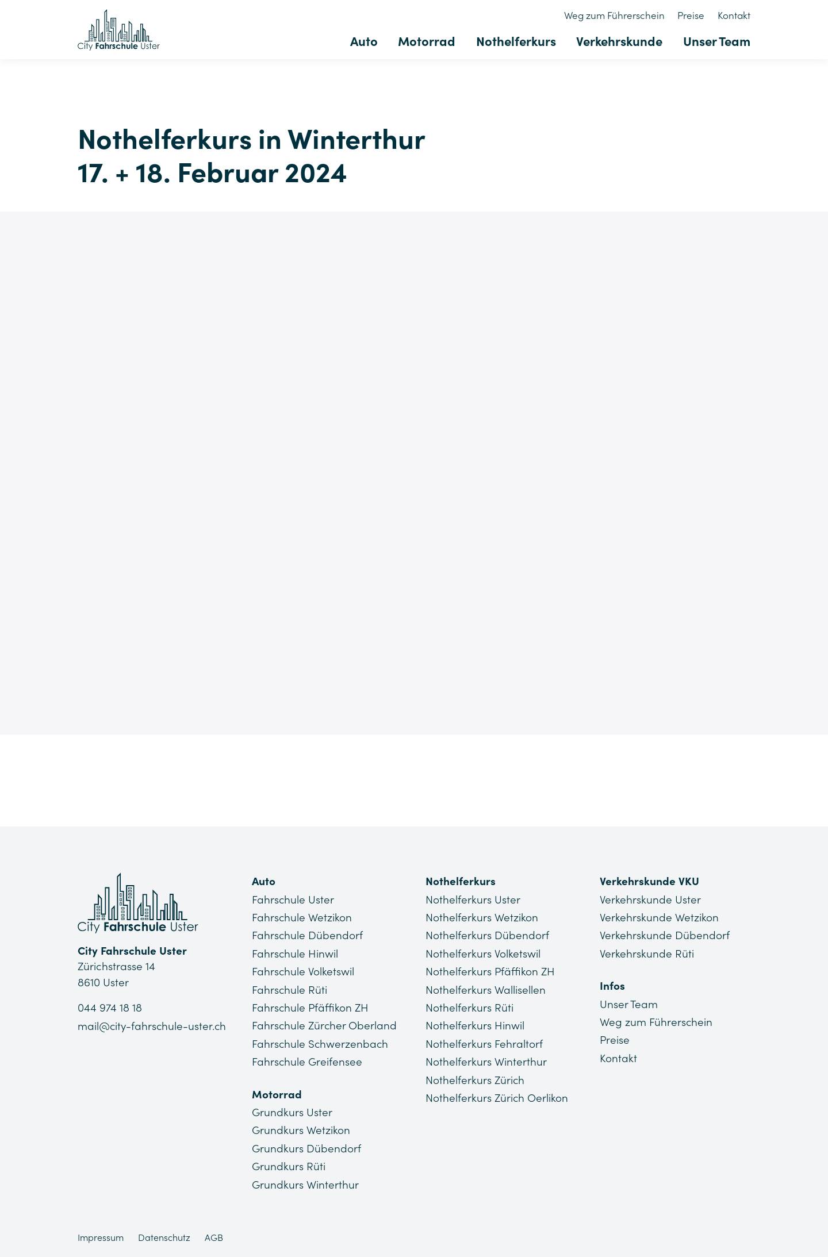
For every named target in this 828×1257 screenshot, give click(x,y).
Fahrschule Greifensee (307, 1061)
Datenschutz (164, 1237)
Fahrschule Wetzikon (302, 917)
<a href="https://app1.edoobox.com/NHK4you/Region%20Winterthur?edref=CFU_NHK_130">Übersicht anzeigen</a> (414, 470)
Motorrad (428, 41)
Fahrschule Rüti (290, 989)
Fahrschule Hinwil (295, 953)
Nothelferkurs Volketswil (482, 953)
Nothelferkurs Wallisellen (485, 989)
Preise (691, 15)
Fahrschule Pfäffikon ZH (311, 1007)
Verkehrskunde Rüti (647, 953)
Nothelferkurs (517, 41)
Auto (365, 41)
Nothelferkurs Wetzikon (481, 917)
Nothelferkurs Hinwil (474, 1025)
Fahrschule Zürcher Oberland (325, 1025)
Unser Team (716, 41)
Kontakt (734, 15)
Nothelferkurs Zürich (475, 1079)
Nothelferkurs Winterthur (486, 1061)
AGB (214, 1237)
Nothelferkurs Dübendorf (487, 935)
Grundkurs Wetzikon (301, 1130)
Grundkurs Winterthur (305, 1184)
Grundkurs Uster (292, 1111)
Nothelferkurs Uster (472, 899)
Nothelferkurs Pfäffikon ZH (490, 971)
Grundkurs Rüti (288, 1166)
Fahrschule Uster (293, 899)
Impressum (101, 1237)
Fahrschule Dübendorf (307, 935)
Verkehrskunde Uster (650, 899)
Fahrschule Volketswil (303, 971)
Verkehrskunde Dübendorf (665, 935)
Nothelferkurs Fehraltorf (484, 1043)
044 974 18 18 (110, 1008)
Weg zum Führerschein (615, 15)
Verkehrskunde (620, 41)
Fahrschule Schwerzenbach (321, 1043)
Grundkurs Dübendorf (306, 1148)
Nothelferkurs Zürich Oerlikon (497, 1097)
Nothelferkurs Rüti (469, 1007)
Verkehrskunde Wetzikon (659, 917)
